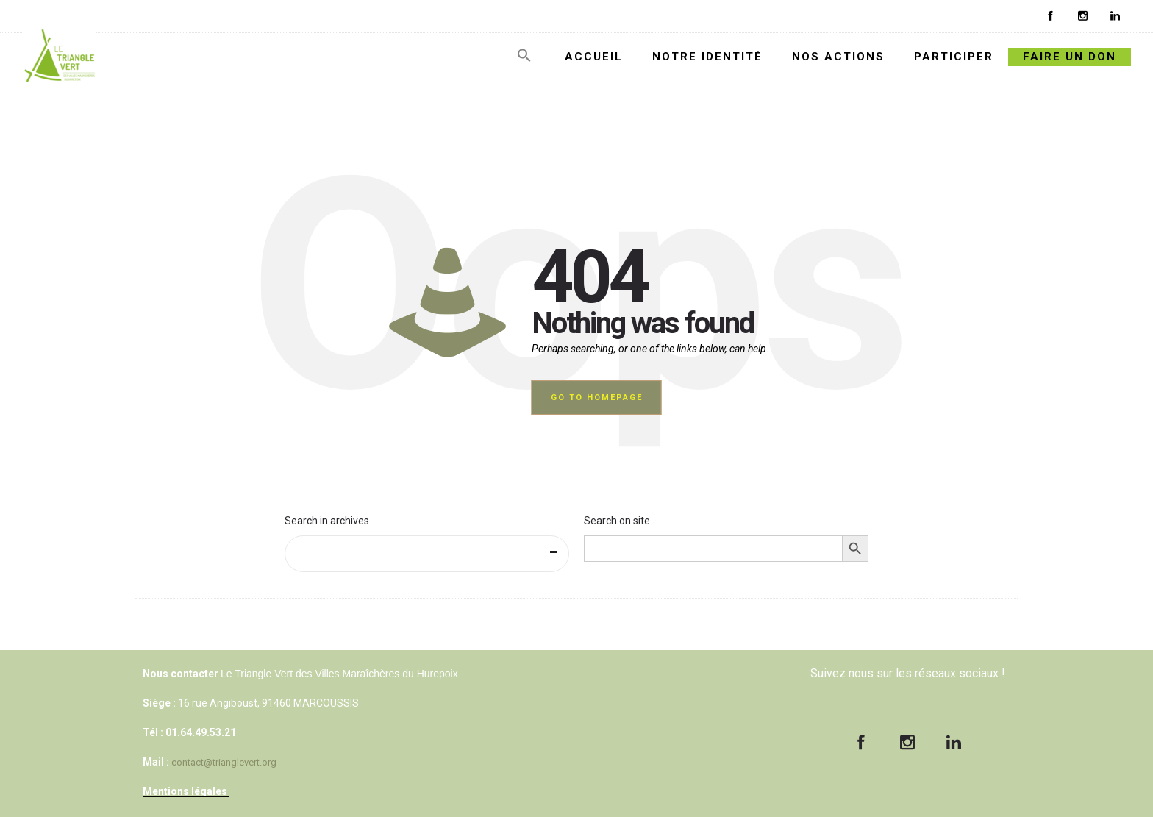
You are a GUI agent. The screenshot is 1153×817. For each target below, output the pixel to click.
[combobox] (427, 553)
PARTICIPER (953, 56)
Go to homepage (597, 397)
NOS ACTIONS (838, 56)
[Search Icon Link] (524, 59)
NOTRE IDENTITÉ (707, 56)
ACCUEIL (594, 56)
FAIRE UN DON (1069, 56)
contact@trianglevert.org (223, 762)
